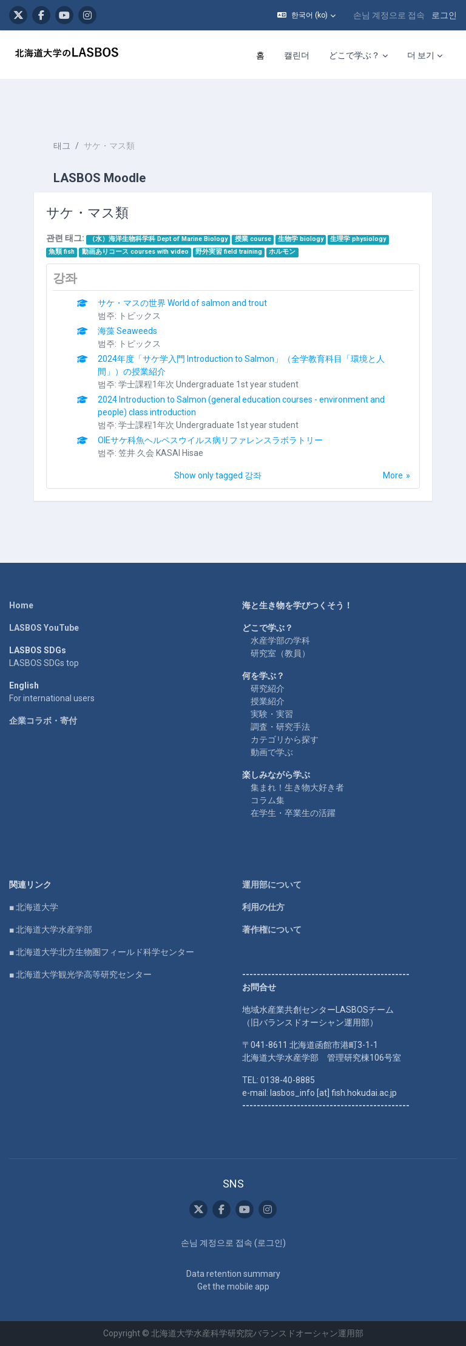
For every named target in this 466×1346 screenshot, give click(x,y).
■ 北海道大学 (33, 907)
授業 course (253, 239)
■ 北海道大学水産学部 (50, 929)
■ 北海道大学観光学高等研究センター (80, 974)
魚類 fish (62, 252)
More (393, 475)
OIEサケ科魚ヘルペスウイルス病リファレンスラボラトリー (210, 440)
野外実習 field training (228, 252)
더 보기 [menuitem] (420, 55)
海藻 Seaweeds (127, 331)
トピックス (139, 316)
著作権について (272, 929)
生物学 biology (300, 239)
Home (21, 605)
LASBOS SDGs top (44, 663)
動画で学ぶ (272, 752)
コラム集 (268, 800)
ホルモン (282, 252)
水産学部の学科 (280, 640)
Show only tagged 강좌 (218, 475)
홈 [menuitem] (260, 55)
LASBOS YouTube (44, 628)
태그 (61, 146)
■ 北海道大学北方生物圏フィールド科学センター (101, 952)
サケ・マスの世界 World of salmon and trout (182, 303)
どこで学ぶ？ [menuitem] (354, 55)
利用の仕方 (263, 907)
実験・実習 (272, 714)
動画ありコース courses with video (135, 252)
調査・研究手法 (280, 727)
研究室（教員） (280, 653)
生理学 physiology (358, 239)
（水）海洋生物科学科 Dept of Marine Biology (158, 239)
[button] (306, 15)
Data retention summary (233, 1274)
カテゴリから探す (285, 739)
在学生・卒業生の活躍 (293, 813)
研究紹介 (268, 688)
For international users (52, 698)
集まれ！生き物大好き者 (297, 787)
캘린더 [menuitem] (296, 55)
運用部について (272, 884)
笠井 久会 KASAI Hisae (160, 453)
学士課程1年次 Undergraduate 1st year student (208, 384)
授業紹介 (268, 701)
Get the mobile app (233, 1286)
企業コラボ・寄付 (43, 721)
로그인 (444, 15)
